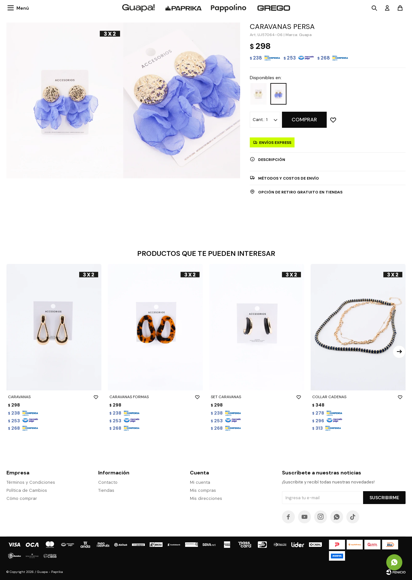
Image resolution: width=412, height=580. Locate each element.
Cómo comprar (21, 498)
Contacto (107, 482)
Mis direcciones (206, 498)
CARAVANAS (54, 397)
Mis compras (203, 490)
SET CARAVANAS (257, 397)
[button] (399, 351)
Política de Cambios (26, 490)
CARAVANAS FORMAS (155, 397)
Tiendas (106, 490)
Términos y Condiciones (30, 482)
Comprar (304, 119)
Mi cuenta (200, 482)
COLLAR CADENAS (358, 397)
